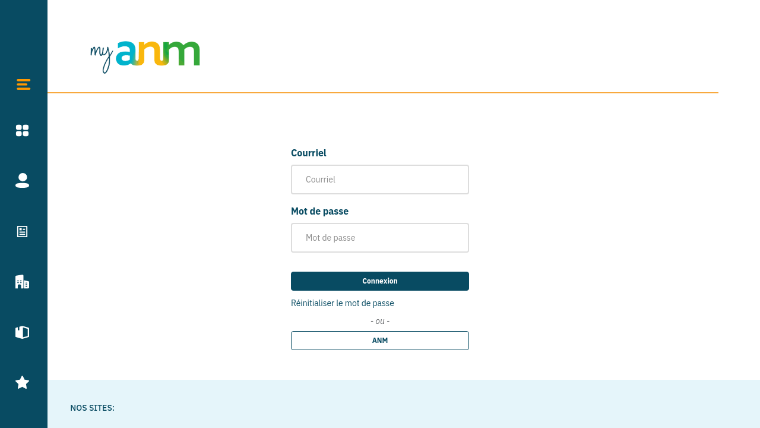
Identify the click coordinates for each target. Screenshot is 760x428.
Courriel (309, 153)
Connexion (380, 280)
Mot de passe (320, 211)
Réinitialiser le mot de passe (342, 303)
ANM (380, 340)
